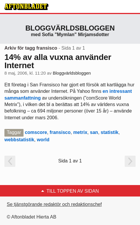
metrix (80, 132)
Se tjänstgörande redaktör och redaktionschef (54, 204)
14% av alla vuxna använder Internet (57, 61)
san (94, 132)
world (43, 139)
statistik (109, 132)
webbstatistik (19, 139)
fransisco (60, 132)
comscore (36, 132)
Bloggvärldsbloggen (70, 28)
